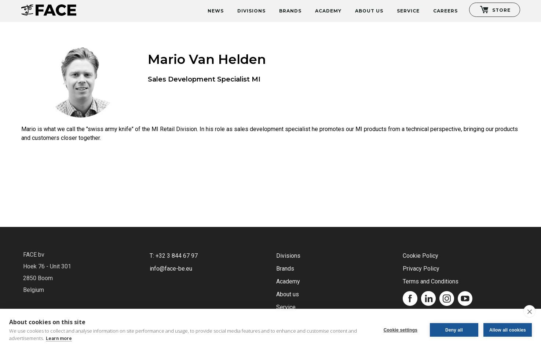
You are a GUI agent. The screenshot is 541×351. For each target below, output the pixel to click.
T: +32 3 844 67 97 (174, 255)
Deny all (454, 330)
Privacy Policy (421, 268)
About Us (369, 11)
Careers (445, 11)
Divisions (251, 11)
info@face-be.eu (171, 268)
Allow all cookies (507, 330)
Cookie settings (400, 330)
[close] (529, 311)
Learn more (59, 338)
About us (287, 294)
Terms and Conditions (430, 281)
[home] (48, 8)
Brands (290, 11)
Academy (328, 11)
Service (408, 11)
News (216, 11)
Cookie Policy (420, 255)
